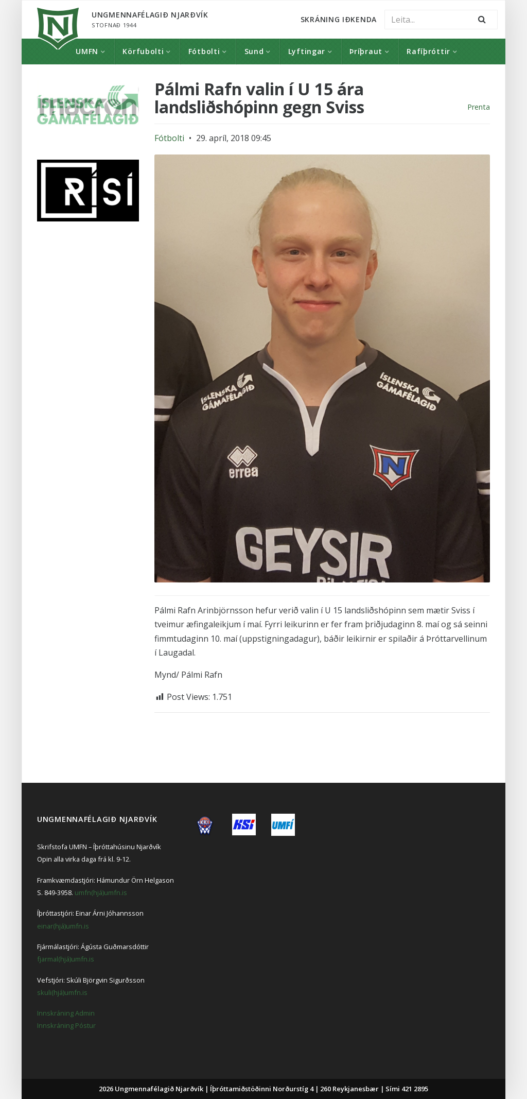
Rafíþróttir (428, 51)
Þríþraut (365, 51)
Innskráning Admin (66, 1013)
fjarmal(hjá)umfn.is (65, 959)
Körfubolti (143, 51)
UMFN (87, 51)
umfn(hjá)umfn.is (101, 892)
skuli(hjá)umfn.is (62, 992)
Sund (254, 51)
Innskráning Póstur (66, 1025)
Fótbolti (204, 51)
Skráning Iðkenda (339, 19)
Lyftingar (306, 51)
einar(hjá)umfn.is (63, 926)
